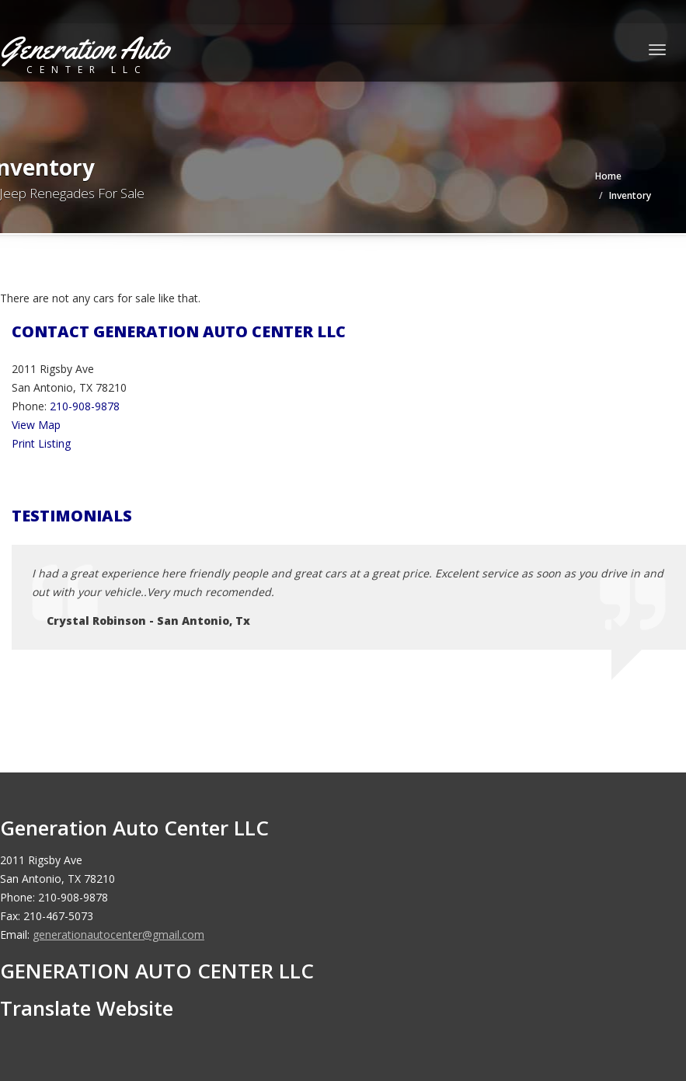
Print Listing (41, 443)
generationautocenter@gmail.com (118, 934)
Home (608, 176)
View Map (36, 424)
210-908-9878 (85, 406)
